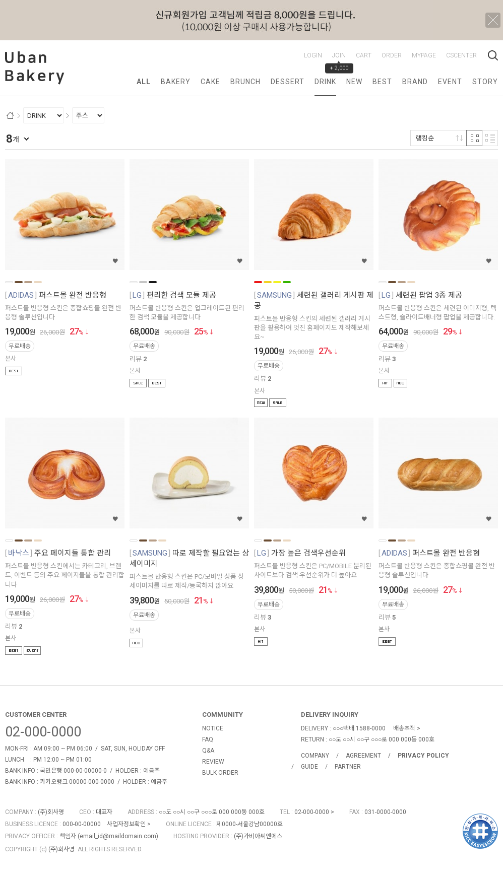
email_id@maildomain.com (118, 836)
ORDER (392, 55)
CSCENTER (461, 55)
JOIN (339, 55)
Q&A (208, 750)
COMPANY (315, 755)
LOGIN (313, 55)
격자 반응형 (474, 138)
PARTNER (348, 766)
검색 (493, 55)
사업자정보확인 (126, 824)
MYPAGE (424, 55)
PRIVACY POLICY (423, 755)
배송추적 (404, 728)
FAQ (207, 739)
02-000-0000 (43, 732)
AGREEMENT (363, 755)
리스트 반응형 (490, 138)
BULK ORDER (220, 772)
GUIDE (309, 766)
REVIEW (213, 761)
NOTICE (212, 728)
